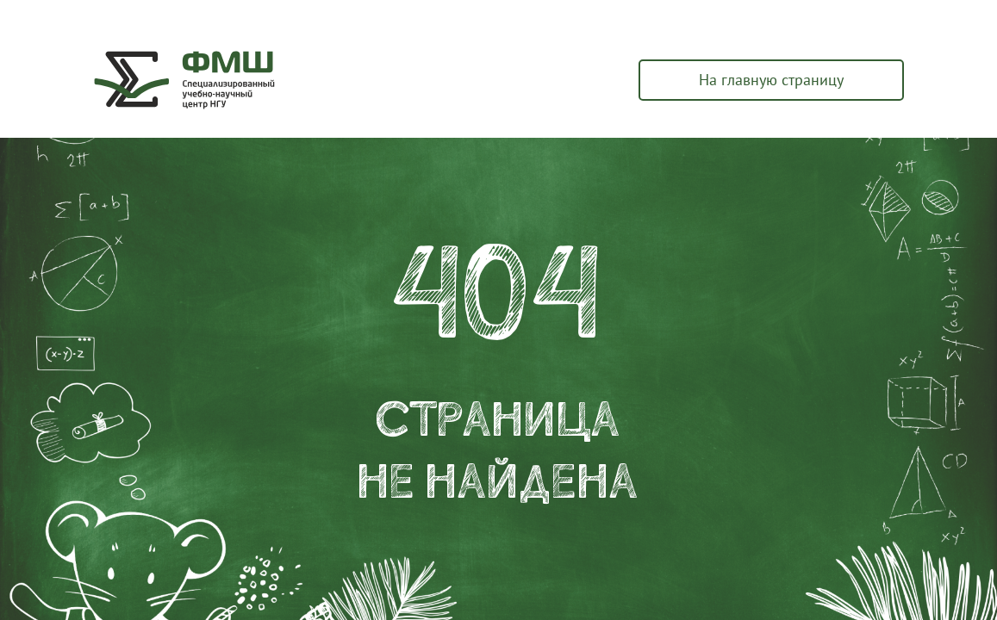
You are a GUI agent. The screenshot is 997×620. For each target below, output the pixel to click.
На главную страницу (771, 80)
